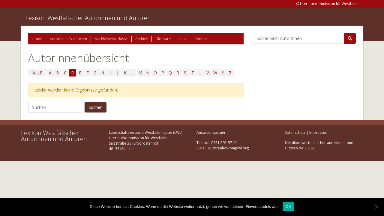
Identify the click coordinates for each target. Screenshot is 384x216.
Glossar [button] (162, 38)
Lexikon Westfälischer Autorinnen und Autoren (88, 18)
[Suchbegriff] (298, 38)
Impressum (318, 132)
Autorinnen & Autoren (68, 38)
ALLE (37, 73)
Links (183, 38)
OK (288, 206)
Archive (141, 38)
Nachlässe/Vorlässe (111, 38)
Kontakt (201, 38)
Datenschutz (294, 132)
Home (37, 38)
